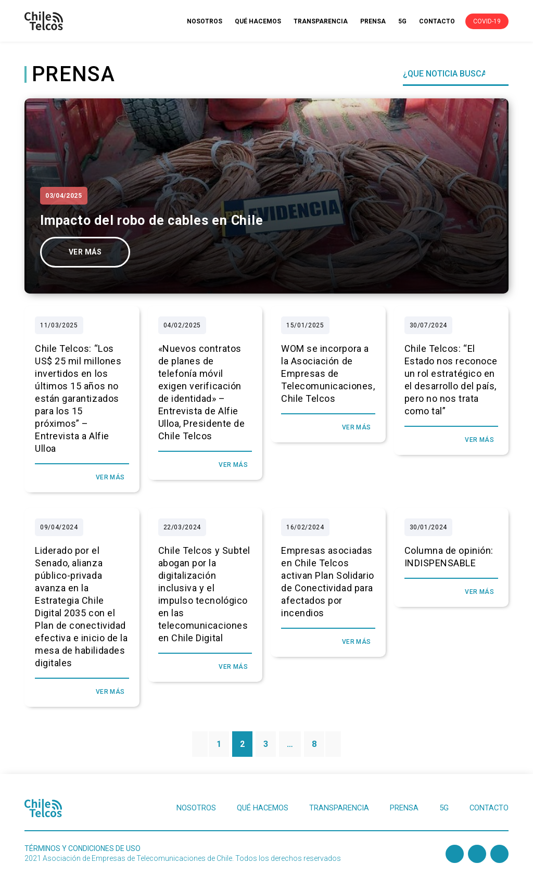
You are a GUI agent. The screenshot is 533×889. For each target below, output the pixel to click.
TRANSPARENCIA (321, 21)
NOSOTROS (204, 21)
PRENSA (373, 21)
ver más (85, 252)
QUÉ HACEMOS (258, 21)
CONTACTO (437, 21)
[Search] (448, 74)
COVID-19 (487, 21)
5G (402, 21)
